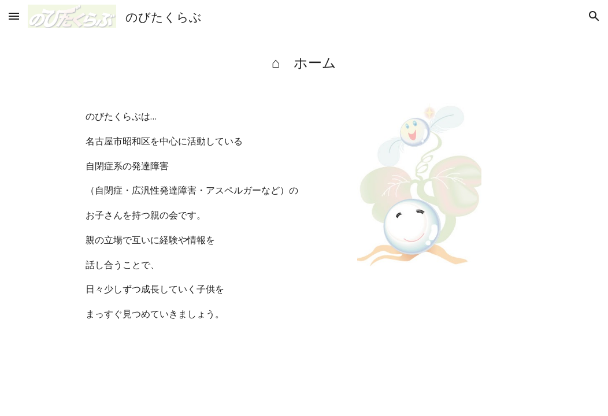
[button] (14, 16)
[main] (304, 62)
